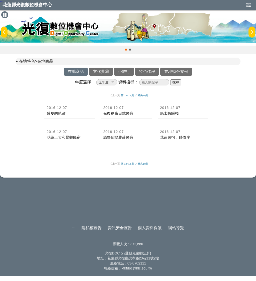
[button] (126, 50)
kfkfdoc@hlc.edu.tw (137, 268)
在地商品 (76, 71)
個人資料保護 (150, 228)
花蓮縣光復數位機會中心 (27, 5)
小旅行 (124, 71)
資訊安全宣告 (120, 228)
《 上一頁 (114, 95)
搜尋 (175, 82)
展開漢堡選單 (248, 5)
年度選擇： (85, 82)
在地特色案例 (176, 71)
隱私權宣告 (92, 228)
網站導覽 (176, 228)
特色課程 (147, 71)
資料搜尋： (128, 82)
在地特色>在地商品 (36, 61)
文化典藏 (101, 71)
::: (1, 2)
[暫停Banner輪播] (4, 14)
